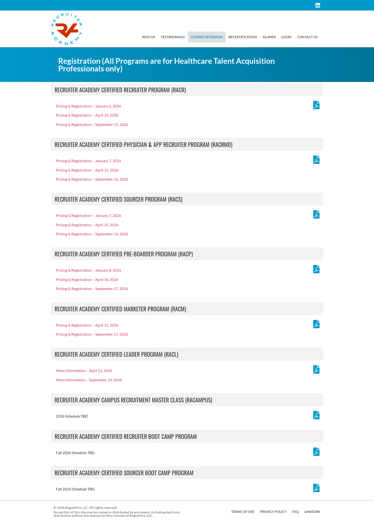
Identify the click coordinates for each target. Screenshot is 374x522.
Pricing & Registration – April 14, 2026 (87, 115)
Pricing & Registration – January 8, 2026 (88, 270)
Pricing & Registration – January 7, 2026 (88, 160)
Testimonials (173, 37)
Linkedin (312, 512)
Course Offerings (207, 37)
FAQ (295, 512)
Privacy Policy (273, 512)
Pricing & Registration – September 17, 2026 (92, 288)
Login (286, 37)
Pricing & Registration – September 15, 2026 (92, 124)
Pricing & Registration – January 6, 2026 (88, 106)
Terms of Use (242, 512)
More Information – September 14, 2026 (89, 379)
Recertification (243, 37)
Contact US (307, 37)
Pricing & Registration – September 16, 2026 (92, 179)
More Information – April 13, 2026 (84, 370)
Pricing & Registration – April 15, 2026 (87, 170)
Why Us (148, 37)
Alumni (269, 37)
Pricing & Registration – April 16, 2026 (87, 279)
